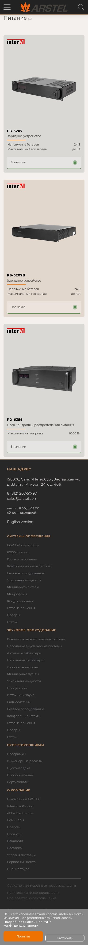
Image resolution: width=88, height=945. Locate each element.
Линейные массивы (22, 667)
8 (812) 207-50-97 (22, 493)
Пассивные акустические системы (34, 646)
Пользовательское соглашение (32, 898)
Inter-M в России (20, 806)
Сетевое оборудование (25, 573)
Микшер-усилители (23, 587)
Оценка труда (18, 869)
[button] (7, 7)
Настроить (65, 938)
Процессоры (17, 688)
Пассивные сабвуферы (25, 660)
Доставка (14, 848)
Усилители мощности (24, 580)
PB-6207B (16, 275)
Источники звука (20, 695)
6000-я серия (18, 552)
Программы (16, 754)
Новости (13, 827)
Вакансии (15, 841)
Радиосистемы (19, 702)
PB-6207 (15, 131)
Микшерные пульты (23, 674)
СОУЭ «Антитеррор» (23, 545)
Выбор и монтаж (20, 775)
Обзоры (13, 615)
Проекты (14, 834)
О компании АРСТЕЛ (23, 799)
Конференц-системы (23, 716)
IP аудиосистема (20, 601)
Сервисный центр (21, 862)
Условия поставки (21, 855)
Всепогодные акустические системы (36, 639)
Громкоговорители (22, 559)
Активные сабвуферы (24, 653)
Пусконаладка (18, 768)
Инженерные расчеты (24, 761)
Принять (23, 936)
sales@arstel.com (22, 498)
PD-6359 (15, 419)
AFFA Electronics (20, 813)
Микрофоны (17, 594)
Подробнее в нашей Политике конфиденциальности (27, 923)
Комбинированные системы (29, 566)
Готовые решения (21, 608)
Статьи (12, 622)
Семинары (15, 820)
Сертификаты (18, 782)
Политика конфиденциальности (33, 892)
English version (20, 522)
